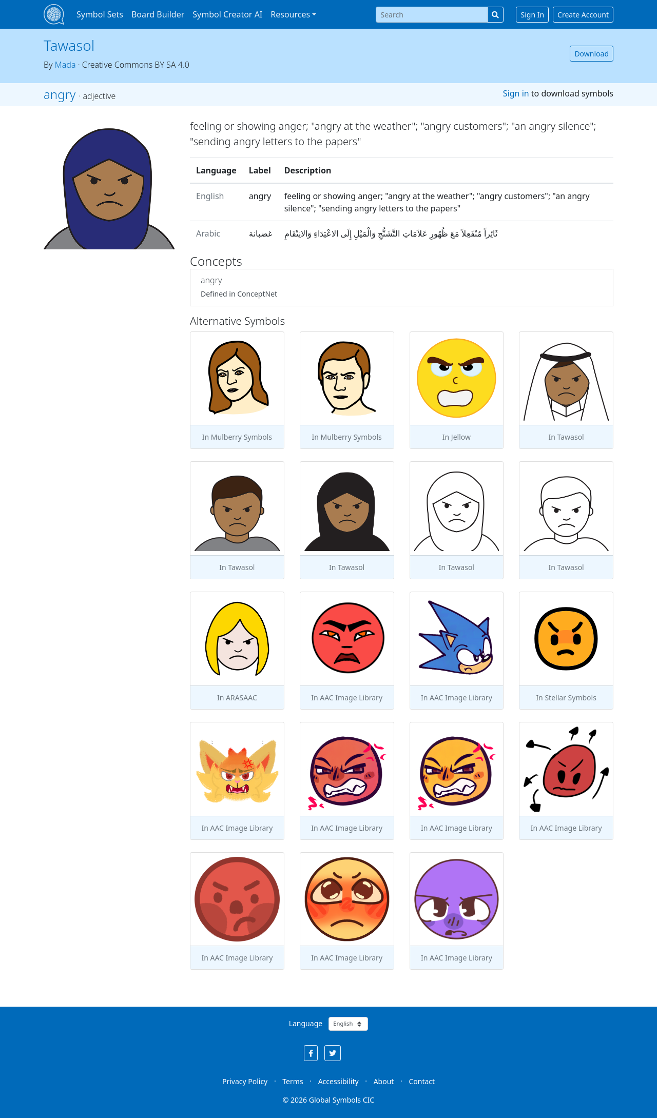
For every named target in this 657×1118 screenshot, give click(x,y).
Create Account (583, 14)
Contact (422, 1081)
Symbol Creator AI (227, 14)
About (384, 1081)
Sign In (532, 14)
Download (591, 53)
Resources (290, 14)
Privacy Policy (244, 1081)
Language (305, 1023)
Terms (292, 1081)
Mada (65, 64)
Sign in (516, 93)
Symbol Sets (99, 14)
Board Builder (157, 14)
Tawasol (69, 45)
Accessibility (338, 1081)
